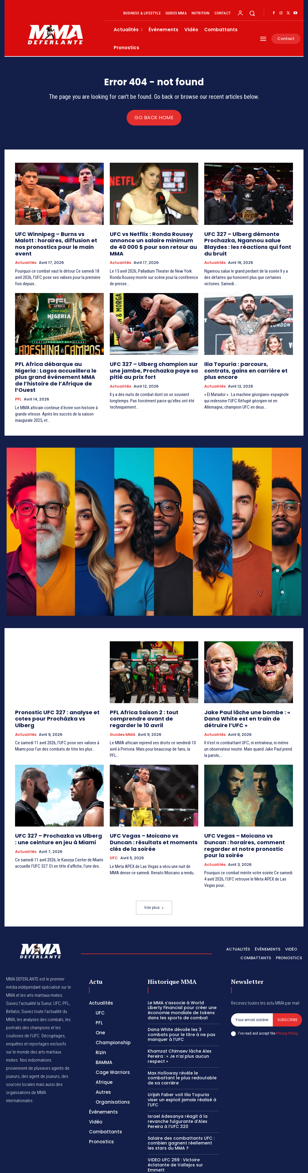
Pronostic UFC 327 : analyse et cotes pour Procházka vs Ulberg (58, 696)
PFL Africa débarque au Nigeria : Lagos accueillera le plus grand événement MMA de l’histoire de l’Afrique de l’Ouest (54, 364)
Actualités (25, 255)
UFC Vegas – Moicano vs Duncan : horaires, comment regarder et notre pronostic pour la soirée (244, 819)
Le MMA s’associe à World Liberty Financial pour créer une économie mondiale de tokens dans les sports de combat (182, 979)
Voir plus (154, 876)
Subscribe (287, 988)
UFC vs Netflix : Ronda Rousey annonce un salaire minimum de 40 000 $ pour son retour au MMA (152, 241)
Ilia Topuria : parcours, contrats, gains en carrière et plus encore (243, 359)
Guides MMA (122, 713)
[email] (252, 989)
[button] (252, 13)
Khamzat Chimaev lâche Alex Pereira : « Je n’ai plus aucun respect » (179, 1025)
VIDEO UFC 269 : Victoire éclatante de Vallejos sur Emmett (175, 1134)
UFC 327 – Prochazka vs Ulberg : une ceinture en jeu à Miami (58, 817)
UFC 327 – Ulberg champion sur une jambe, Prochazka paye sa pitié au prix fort (152, 361)
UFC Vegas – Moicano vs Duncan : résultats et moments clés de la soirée (150, 819)
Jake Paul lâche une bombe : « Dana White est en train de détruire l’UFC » (248, 696)
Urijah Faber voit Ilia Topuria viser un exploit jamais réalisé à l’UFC (182, 1069)
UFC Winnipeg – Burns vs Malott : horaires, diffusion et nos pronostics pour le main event (58, 241)
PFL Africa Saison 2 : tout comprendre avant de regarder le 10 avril (153, 699)
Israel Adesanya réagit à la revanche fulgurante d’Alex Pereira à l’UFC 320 (178, 1091)
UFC (114, 833)
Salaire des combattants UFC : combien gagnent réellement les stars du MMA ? (181, 1112)
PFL (18, 381)
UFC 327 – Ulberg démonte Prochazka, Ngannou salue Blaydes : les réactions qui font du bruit (248, 241)
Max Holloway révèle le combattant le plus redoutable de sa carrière (182, 1047)
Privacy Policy (286, 1002)
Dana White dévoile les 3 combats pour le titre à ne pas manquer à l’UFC (181, 1004)
